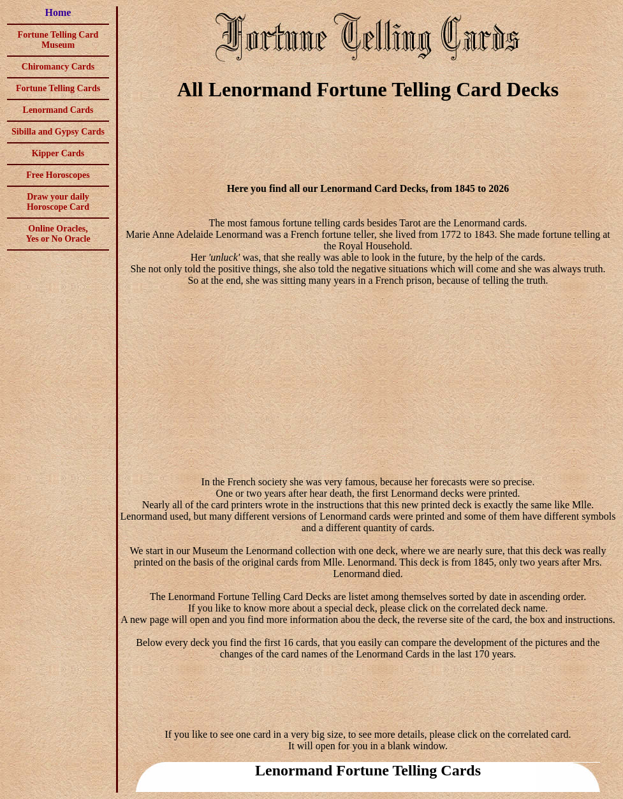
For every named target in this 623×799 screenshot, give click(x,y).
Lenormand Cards (58, 110)
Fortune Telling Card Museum (58, 40)
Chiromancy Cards (58, 66)
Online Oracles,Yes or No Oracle (58, 234)
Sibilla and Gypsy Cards (58, 131)
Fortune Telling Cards (58, 88)
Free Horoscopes (57, 175)
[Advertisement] (368, 144)
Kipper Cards (58, 153)
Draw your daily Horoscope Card (58, 202)
